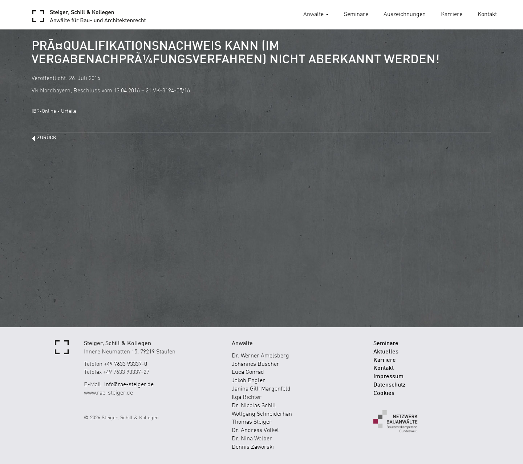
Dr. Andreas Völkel (255, 430)
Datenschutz (389, 385)
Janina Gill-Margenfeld (261, 389)
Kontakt (487, 14)
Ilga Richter (247, 397)
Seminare (356, 14)
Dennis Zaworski (253, 447)
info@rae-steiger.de (129, 385)
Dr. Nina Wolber (252, 439)
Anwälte (316, 14)
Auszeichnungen (405, 14)
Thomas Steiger (252, 422)
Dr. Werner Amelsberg (260, 356)
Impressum (388, 377)
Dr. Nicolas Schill (254, 406)
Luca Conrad (248, 372)
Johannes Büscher (255, 364)
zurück (46, 137)
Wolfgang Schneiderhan (262, 414)
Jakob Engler (248, 381)
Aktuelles (385, 352)
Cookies (383, 393)
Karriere (451, 14)
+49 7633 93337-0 (125, 364)
